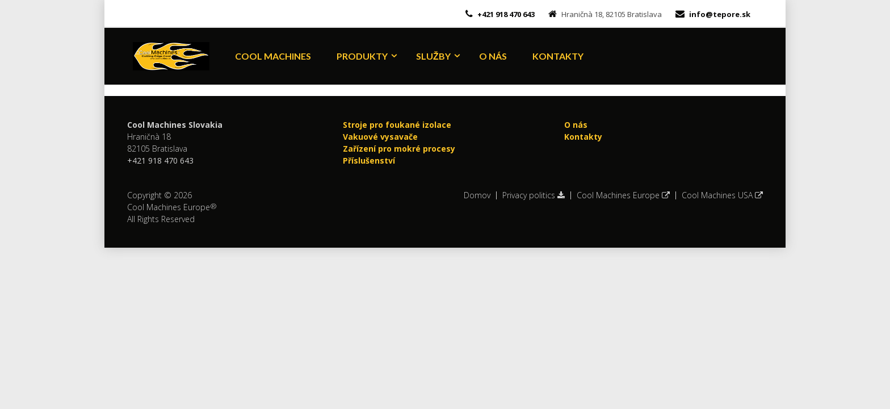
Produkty (362, 56)
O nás (493, 56)
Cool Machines (273, 56)
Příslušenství (369, 160)
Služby (433, 56)
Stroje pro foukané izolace (397, 124)
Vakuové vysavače (380, 136)
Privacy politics (533, 195)
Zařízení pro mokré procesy (399, 148)
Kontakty (557, 56)
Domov (477, 195)
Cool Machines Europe (623, 195)
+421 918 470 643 (505, 14)
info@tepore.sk (719, 14)
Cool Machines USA (722, 195)
